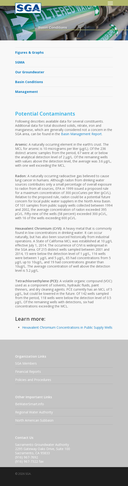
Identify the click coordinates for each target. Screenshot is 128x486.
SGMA (20, 62)
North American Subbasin (34, 420)
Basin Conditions (29, 82)
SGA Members (26, 363)
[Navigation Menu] (110, 3)
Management (26, 91)
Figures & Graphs (29, 52)
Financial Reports (28, 371)
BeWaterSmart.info (29, 404)
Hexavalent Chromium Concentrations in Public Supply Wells (67, 327)
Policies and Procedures (33, 379)
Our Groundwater (29, 72)
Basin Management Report (81, 134)
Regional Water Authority (34, 412)
